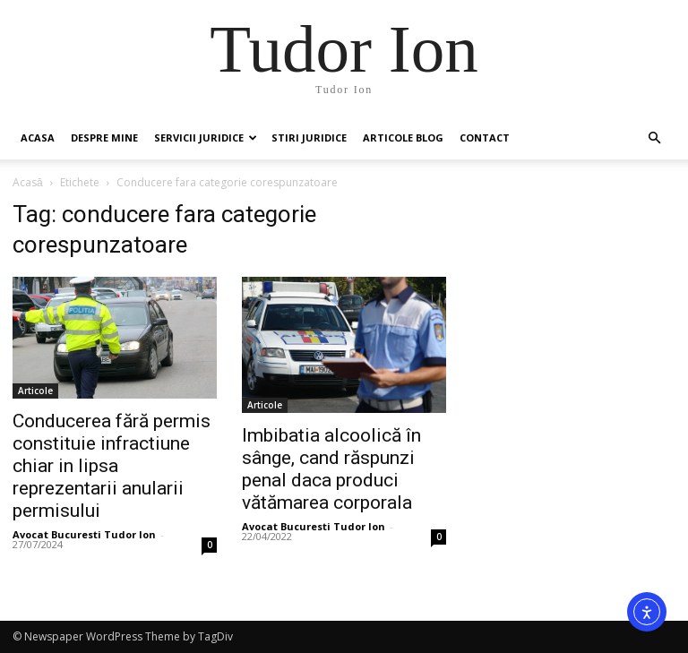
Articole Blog (403, 137)
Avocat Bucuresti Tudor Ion (84, 534)
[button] (653, 138)
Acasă (28, 182)
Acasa (38, 137)
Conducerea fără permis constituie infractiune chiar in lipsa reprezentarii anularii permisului (112, 465)
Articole (35, 390)
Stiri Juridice (309, 137)
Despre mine (104, 137)
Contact (485, 137)
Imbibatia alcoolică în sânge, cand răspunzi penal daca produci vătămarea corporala (331, 469)
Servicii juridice (205, 137)
